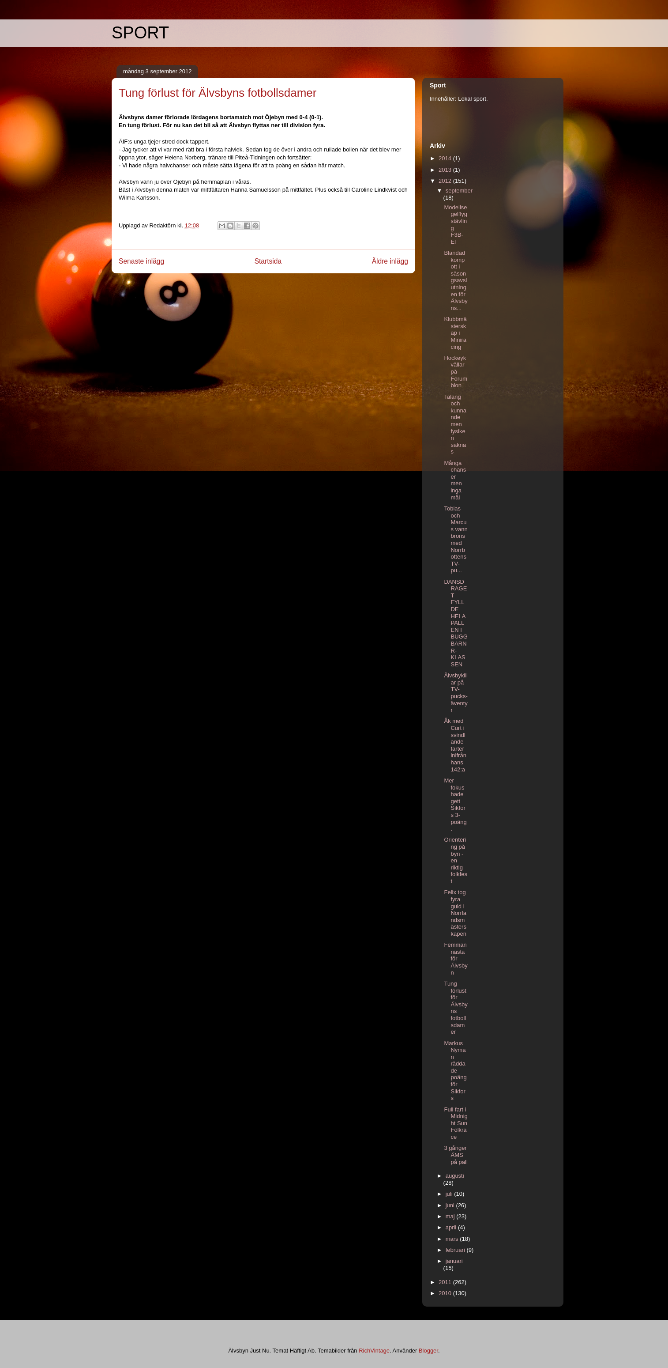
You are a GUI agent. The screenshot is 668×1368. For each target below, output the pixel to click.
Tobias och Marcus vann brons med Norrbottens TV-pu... (455, 539)
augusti (455, 1175)
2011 (446, 1282)
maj (451, 1216)
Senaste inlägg (141, 261)
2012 (446, 181)
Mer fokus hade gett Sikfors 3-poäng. (455, 804)
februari (456, 1250)
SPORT (140, 32)
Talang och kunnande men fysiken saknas (455, 424)
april (452, 1227)
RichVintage (374, 1350)
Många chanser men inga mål (455, 480)
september (459, 190)
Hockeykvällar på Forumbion (455, 372)
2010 (446, 1293)
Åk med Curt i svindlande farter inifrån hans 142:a (455, 745)
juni (451, 1205)
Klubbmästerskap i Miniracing (455, 333)
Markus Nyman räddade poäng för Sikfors (455, 1071)
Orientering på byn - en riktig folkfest (455, 860)
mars (453, 1239)
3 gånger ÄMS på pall (455, 1155)
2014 (446, 158)
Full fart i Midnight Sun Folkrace (455, 1123)
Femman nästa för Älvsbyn (455, 958)
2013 (446, 169)
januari (454, 1261)
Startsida (268, 261)
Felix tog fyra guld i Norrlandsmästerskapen (455, 913)
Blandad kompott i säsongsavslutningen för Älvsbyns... (455, 280)
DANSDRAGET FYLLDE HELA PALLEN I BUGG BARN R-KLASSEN (455, 623)
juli (450, 1193)
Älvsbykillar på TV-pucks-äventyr (455, 692)
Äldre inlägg (390, 261)
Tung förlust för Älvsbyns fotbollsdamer (455, 1007)
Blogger (428, 1350)
